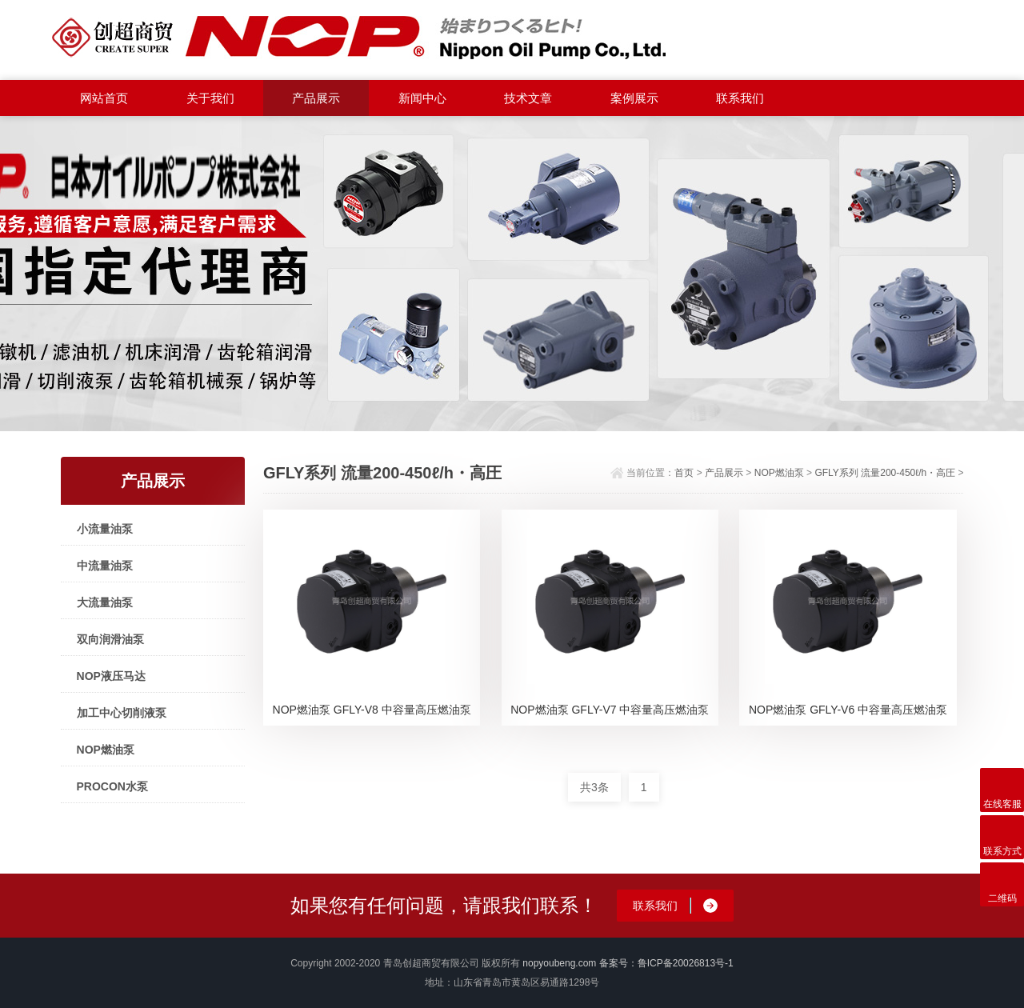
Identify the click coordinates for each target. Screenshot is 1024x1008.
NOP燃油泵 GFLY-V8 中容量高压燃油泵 (372, 709)
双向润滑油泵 (110, 639)
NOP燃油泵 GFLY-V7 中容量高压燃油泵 (609, 709)
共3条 (594, 787)
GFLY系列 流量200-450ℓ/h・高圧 (884, 472)
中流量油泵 (105, 565)
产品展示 (316, 98)
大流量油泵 (105, 602)
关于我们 (210, 98)
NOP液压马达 (111, 676)
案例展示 (634, 98)
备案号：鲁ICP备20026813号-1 (666, 963)
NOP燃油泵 (105, 749)
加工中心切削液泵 (121, 712)
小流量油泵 (105, 528)
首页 (684, 472)
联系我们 (740, 98)
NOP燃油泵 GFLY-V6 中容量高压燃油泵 (848, 709)
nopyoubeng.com (559, 963)
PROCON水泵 (112, 786)
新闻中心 (422, 98)
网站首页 (104, 98)
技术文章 (528, 98)
